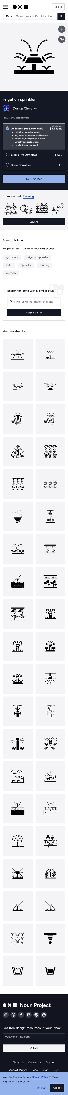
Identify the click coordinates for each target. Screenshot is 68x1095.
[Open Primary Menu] (5, 7)
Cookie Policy (40, 1077)
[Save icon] (61, 29)
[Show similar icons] (61, 39)
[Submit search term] (61, 16)
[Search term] (35, 16)
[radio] (34, 137)
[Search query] (34, 301)
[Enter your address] (34, 1036)
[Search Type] (8, 16)
